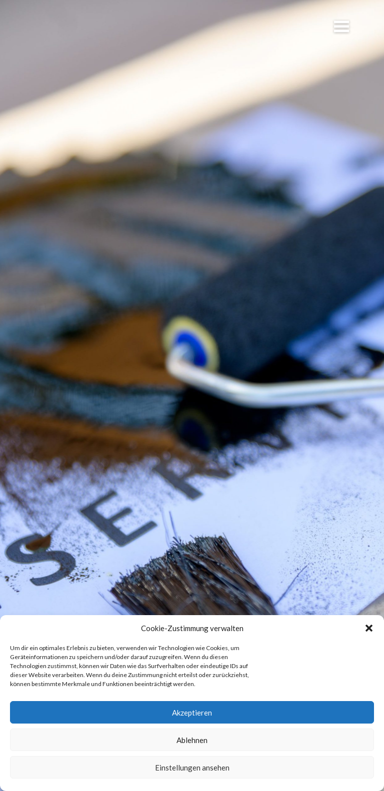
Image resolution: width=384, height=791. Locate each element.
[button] (369, 628)
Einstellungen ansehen (192, 767)
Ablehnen (192, 740)
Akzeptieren (192, 712)
